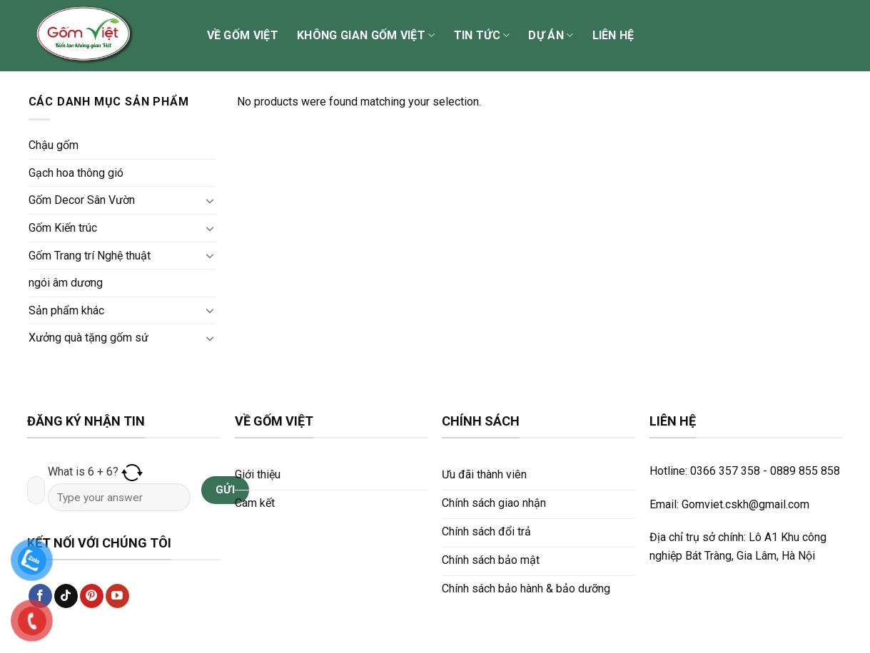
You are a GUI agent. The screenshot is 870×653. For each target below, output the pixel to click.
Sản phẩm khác (66, 310)
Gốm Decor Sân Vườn (82, 200)
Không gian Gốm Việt (366, 36)
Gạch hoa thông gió (76, 173)
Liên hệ (613, 35)
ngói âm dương (66, 282)
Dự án (550, 36)
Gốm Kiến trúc (63, 228)
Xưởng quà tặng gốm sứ (88, 337)
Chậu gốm (54, 145)
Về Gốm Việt (243, 35)
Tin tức (482, 36)
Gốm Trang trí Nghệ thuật (90, 255)
